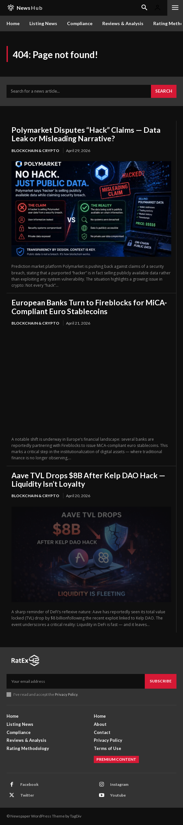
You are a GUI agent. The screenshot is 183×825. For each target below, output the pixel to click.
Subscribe (161, 681)
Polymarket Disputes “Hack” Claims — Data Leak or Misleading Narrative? (85, 134)
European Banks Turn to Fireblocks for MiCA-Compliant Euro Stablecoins (89, 306)
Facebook (29, 784)
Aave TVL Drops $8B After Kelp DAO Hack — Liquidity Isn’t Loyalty (88, 479)
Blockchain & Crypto (35, 150)
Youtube (118, 795)
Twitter (27, 795)
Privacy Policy (66, 694)
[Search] (163, 91)
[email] (76, 681)
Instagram (119, 784)
